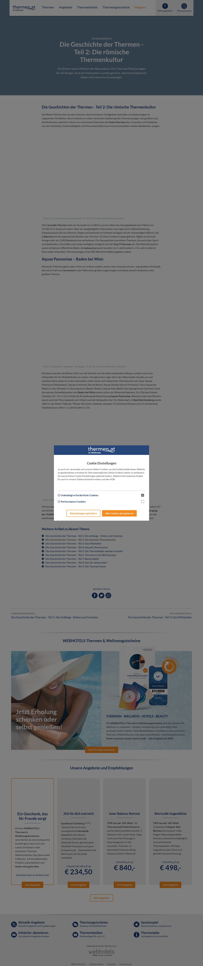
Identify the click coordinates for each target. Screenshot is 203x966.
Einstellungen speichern (83, 513)
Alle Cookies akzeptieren (119, 513)
